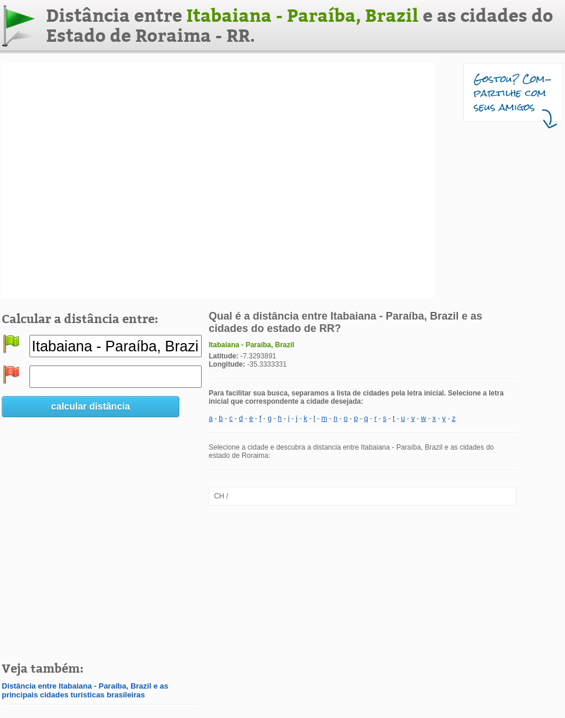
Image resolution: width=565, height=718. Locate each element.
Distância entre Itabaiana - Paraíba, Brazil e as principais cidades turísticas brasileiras (85, 690)
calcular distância (90, 406)
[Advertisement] (117, 180)
